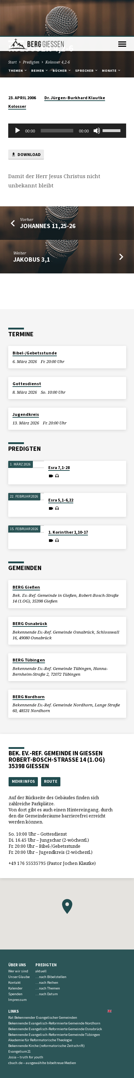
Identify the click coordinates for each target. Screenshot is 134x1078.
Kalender (15, 952)
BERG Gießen (26, 551)
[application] (67, 95)
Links (13, 975)
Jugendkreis (26, 378)
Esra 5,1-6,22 (60, 464)
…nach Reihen (46, 946)
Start (12, 26)
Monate (111, 34)
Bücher (62, 34)
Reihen (40, 34)
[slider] (57, 95)
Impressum (17, 964)
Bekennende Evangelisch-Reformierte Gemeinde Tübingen (54, 999)
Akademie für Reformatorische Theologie (40, 1004)
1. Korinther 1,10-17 (68, 496)
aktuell (40, 935)
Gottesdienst (27, 348)
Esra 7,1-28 (59, 431)
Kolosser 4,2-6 (57, 26)
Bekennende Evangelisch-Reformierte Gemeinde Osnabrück (55, 993)
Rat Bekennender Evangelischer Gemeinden (42, 981)
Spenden (15, 958)
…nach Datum (46, 958)
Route (50, 745)
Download (26, 119)
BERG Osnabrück (30, 587)
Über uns (17, 929)
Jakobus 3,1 (31, 224)
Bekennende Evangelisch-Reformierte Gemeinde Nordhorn (54, 987)
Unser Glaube (19, 941)
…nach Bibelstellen (50, 941)
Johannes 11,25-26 (47, 190)
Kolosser (17, 70)
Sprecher (86, 34)
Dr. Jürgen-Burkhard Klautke (74, 62)
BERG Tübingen (29, 624)
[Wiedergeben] (17, 95)
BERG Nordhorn (29, 661)
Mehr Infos (23, 745)
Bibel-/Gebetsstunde (35, 317)
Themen (18, 34)
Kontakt (14, 946)
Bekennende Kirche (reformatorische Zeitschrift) (46, 1010)
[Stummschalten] (96, 95)
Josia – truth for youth (25, 1021)
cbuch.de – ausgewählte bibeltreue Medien (42, 1027)
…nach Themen (47, 952)
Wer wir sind (18, 935)
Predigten (31, 26)
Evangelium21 (19, 1015)
